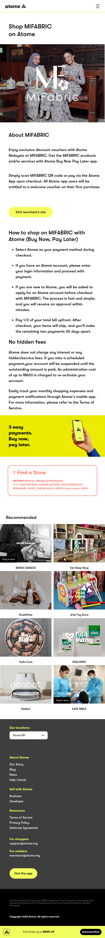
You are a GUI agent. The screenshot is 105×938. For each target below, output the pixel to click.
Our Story (16, 764)
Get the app (23, 873)
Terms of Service (21, 817)
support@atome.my (24, 843)
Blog (13, 769)
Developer (17, 801)
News (13, 774)
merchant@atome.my (25, 855)
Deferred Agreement (24, 828)
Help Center (18, 780)
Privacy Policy (19, 822)
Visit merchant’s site (31, 212)
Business (15, 796)
